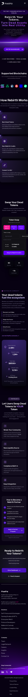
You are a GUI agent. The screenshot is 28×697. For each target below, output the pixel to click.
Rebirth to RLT (14, 227)
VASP (17, 602)
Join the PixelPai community (10, 335)
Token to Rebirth (7, 227)
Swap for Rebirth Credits (14, 253)
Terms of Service (14, 684)
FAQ (11, 694)
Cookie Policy (13, 687)
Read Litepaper (14, 576)
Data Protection (14, 691)
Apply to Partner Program (15, 530)
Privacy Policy (13, 681)
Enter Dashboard (14, 570)
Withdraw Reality (21, 227)
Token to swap (7, 232)
